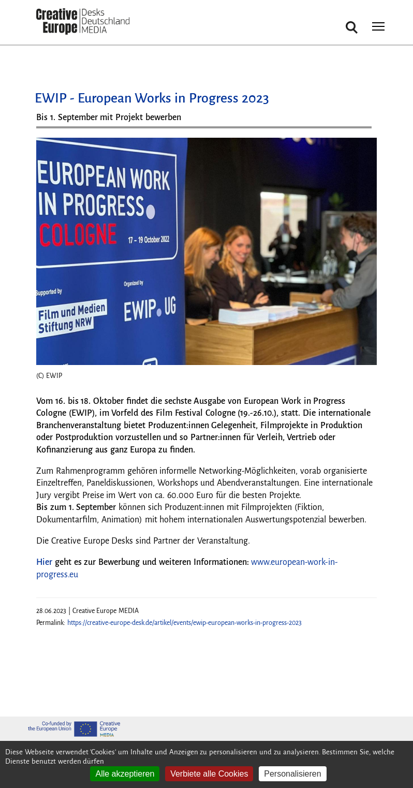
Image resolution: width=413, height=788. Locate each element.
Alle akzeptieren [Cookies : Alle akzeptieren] (124, 773)
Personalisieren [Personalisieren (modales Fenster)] (292, 773)
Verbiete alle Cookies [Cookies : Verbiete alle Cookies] (209, 773)
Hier (44, 562)
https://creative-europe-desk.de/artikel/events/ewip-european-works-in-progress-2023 (184, 622)
